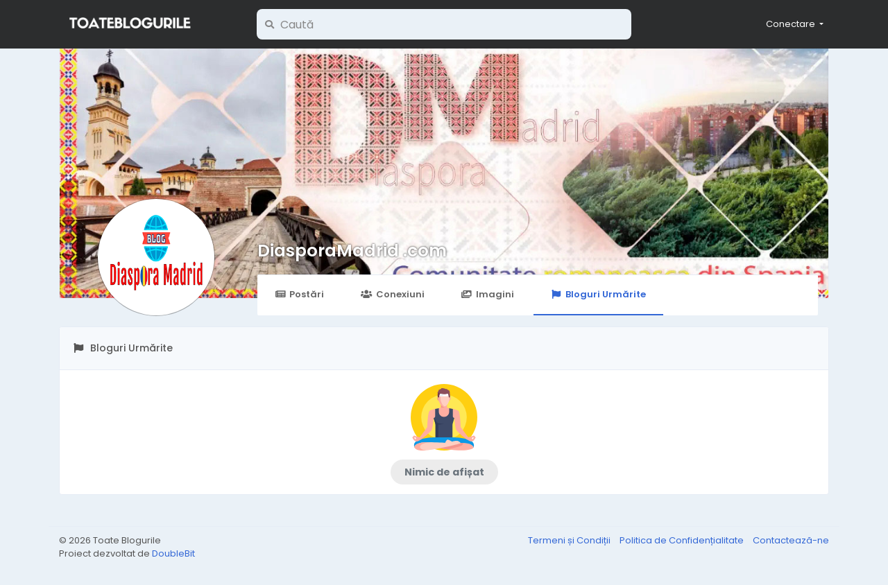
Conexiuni (392, 294)
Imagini (487, 294)
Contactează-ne (791, 540)
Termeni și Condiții (570, 540)
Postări (299, 294)
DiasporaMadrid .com (352, 250)
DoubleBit (173, 553)
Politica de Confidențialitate (683, 540)
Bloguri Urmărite (598, 294)
